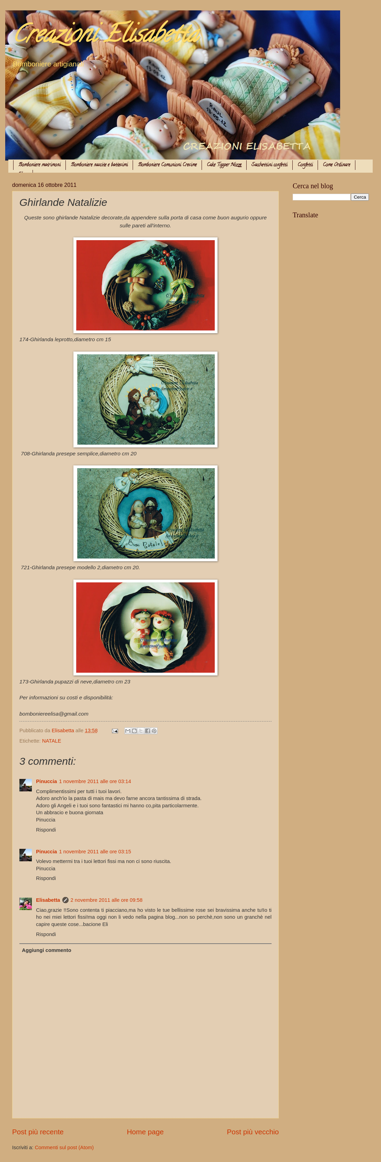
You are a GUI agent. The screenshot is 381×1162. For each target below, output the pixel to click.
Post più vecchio (253, 1132)
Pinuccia (46, 781)
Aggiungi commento (46, 950)
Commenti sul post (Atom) (64, 1147)
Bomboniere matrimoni (39, 165)
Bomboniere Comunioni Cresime (167, 165)
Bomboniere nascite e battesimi (99, 165)
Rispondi (46, 830)
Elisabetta (48, 900)
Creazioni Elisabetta (105, 36)
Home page (145, 1132)
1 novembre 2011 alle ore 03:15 (95, 851)
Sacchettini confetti (269, 165)
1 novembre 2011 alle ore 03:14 (95, 781)
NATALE (51, 741)
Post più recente (38, 1132)
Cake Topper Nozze (224, 165)
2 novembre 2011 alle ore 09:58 (107, 900)
